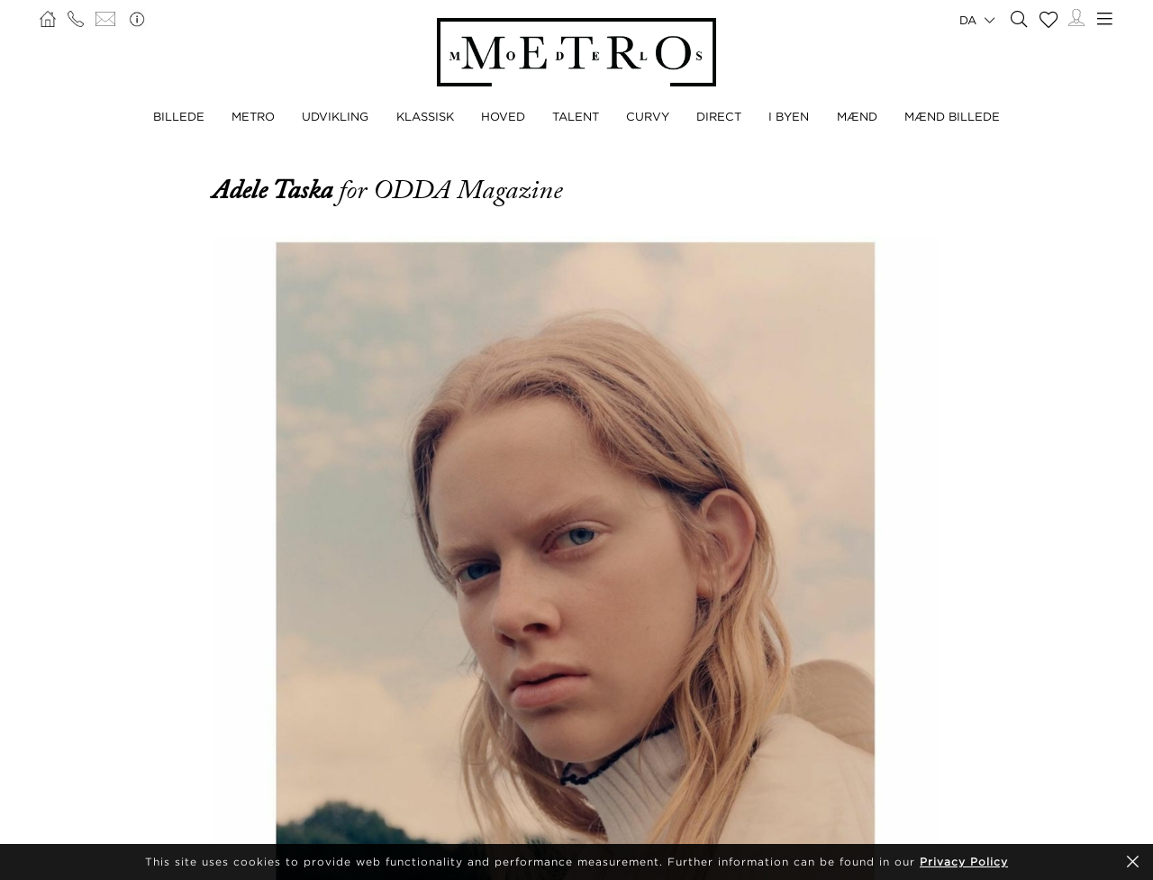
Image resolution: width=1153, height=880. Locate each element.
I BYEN (788, 116)
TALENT (575, 116)
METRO (253, 116)
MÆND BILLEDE (952, 116)
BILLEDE (178, 116)
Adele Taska (275, 190)
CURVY (647, 116)
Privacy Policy (964, 861)
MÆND (857, 116)
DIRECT (718, 116)
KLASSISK (425, 116)
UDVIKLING (335, 116)
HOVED (503, 116)
